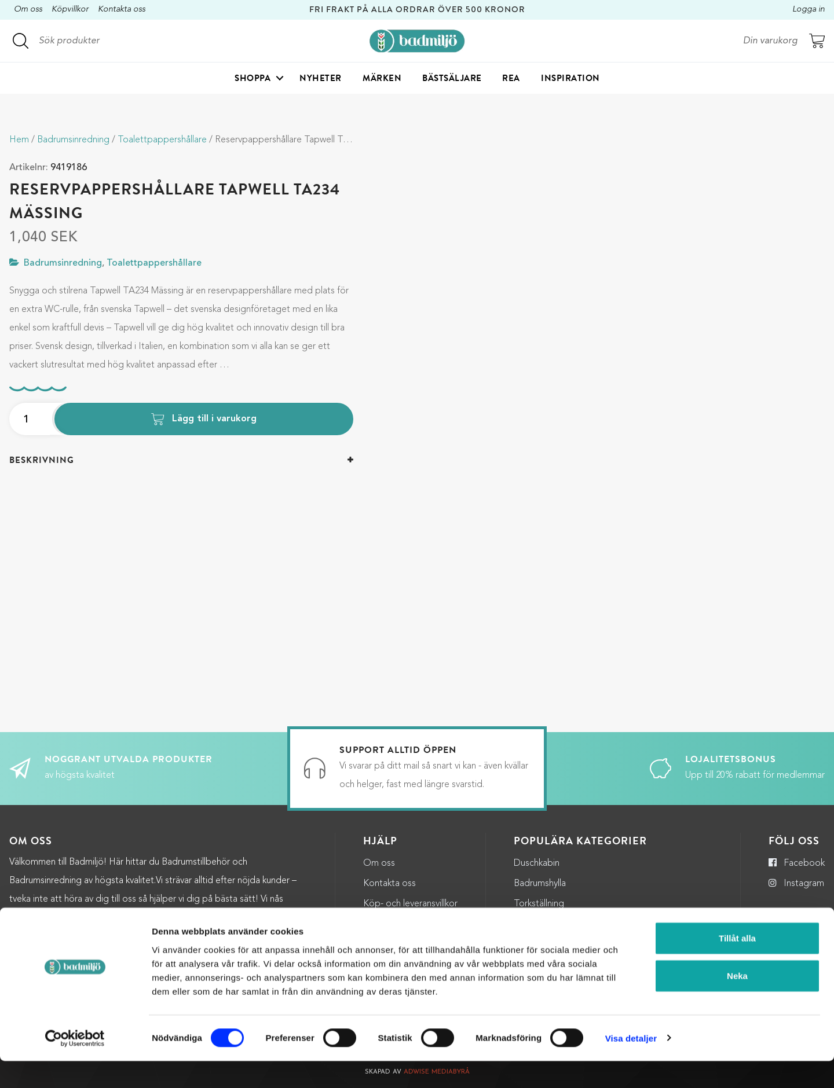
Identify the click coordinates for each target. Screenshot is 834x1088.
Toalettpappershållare (162, 140)
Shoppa (252, 78)
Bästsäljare (452, 78)
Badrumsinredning (73, 140)
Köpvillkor (70, 9)
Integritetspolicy (396, 924)
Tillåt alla (737, 965)
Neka (737, 1003)
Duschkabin (536, 863)
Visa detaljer (631, 1065)
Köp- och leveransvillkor (410, 904)
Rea (511, 78)
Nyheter (320, 78)
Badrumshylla (540, 883)
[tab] (181, 460)
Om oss (28, 9)
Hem (19, 140)
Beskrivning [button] (41, 460)
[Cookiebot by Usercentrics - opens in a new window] (75, 1065)
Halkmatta (534, 924)
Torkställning (539, 904)
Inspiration (570, 78)
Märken (382, 78)
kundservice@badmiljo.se (102, 917)
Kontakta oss (121, 9)
